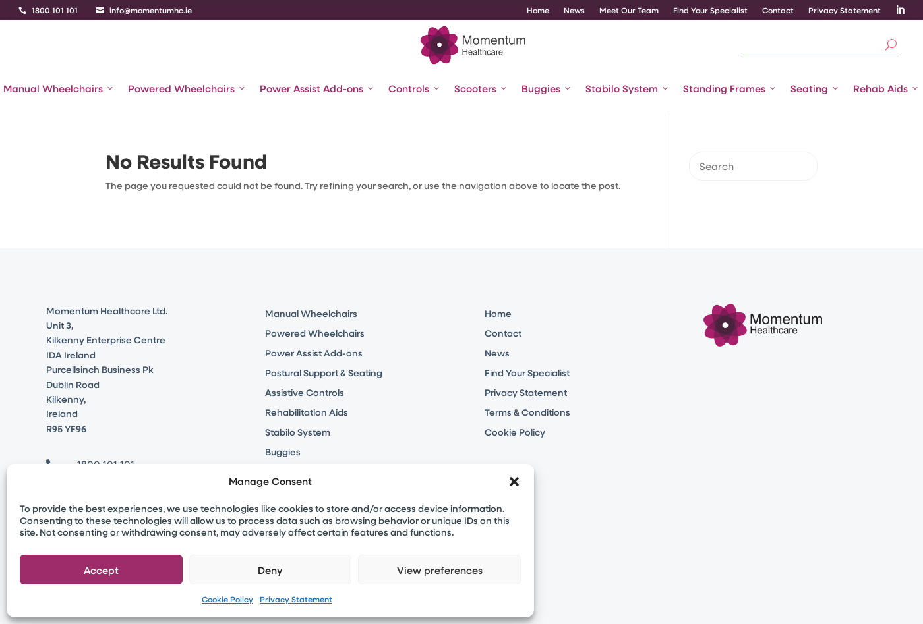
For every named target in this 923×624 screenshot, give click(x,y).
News (574, 10)
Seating (815, 88)
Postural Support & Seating (323, 373)
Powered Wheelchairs (187, 88)
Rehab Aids (886, 88)
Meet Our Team (629, 10)
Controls (414, 88)
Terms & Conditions (527, 413)
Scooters (481, 88)
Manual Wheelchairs (59, 88)
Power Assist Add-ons (317, 88)
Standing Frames (730, 88)
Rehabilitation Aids (306, 413)
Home (538, 10)
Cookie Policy (227, 599)
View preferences (440, 570)
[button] (514, 481)
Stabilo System (627, 88)
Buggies (546, 88)
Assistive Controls (304, 393)
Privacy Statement (296, 599)
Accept (101, 570)
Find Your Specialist (710, 10)
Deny (270, 570)
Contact (778, 10)
